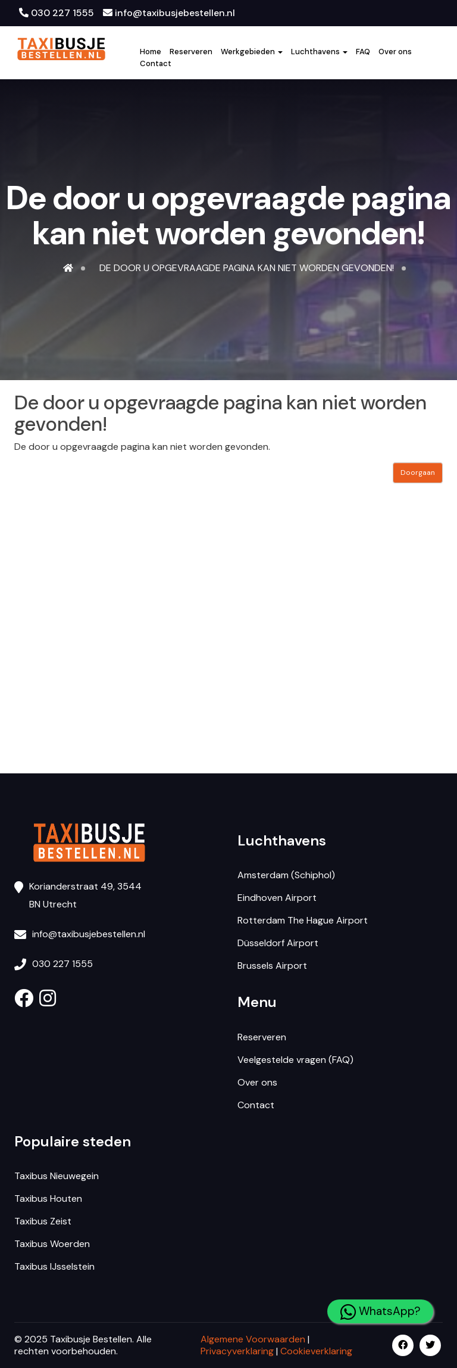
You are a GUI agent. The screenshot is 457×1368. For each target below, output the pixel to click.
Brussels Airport (272, 965)
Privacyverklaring (237, 1351)
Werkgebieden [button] (252, 51)
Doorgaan (417, 472)
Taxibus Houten (48, 1198)
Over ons (395, 51)
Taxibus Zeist (42, 1221)
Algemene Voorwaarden (253, 1339)
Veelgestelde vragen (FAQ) (295, 1059)
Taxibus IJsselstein (54, 1266)
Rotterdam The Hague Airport (302, 920)
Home (150, 51)
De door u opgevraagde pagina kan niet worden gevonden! (246, 268)
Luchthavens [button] (319, 51)
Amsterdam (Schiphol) (286, 875)
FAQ (363, 51)
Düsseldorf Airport (277, 943)
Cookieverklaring (316, 1351)
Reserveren (191, 51)
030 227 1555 (56, 13)
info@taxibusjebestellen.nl (169, 13)
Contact (155, 63)
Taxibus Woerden (52, 1244)
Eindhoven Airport (277, 897)
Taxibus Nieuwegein (56, 1176)
